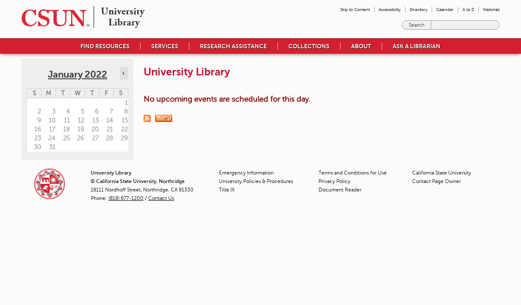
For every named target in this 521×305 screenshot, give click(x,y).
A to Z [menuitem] (468, 9)
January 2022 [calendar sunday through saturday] (77, 74)
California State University (441, 173)
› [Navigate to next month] (123, 73)
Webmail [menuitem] (491, 9)
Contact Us (161, 198)
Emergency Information (246, 173)
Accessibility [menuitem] (390, 9)
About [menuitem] (361, 46)
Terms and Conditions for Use (353, 173)
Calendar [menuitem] (445, 9)
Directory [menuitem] (418, 9)
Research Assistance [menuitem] (233, 46)
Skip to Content (355, 9)
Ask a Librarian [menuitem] (417, 46)
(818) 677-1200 (126, 198)
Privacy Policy (334, 181)
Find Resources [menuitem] (105, 46)
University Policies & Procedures (256, 181)
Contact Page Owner (436, 181)
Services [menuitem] (164, 46)
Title (227, 190)
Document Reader (340, 190)
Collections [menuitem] (309, 46)
